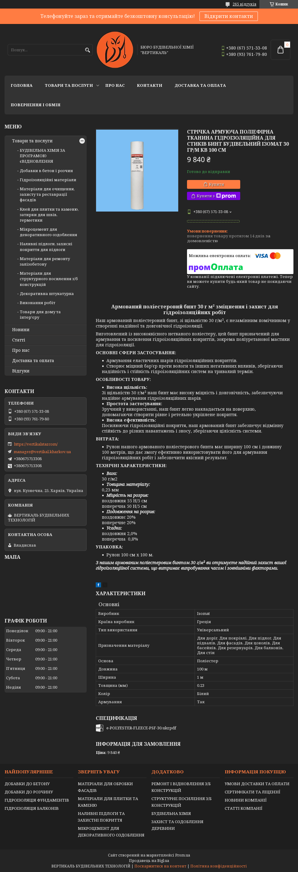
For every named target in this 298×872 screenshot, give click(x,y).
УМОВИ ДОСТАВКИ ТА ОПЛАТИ (257, 783)
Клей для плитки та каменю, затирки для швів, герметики (49, 214)
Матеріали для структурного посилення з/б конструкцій (49, 278)
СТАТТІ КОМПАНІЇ (243, 808)
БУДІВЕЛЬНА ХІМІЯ (171, 813)
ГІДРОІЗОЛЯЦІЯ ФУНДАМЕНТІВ (37, 800)
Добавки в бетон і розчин (46, 170)
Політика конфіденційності (218, 866)
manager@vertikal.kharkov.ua (42, 451)
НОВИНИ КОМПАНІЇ (246, 800)
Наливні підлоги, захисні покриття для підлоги (46, 246)
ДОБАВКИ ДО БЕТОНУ (27, 783)
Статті (18, 340)
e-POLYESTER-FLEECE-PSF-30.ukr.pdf (141, 727)
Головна (22, 85)
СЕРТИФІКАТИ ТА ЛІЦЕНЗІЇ (252, 792)
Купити (216, 184)
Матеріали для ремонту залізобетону (45, 261)
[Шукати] (87, 50)
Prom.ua (182, 855)
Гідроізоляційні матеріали (48, 179)
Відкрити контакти (228, 16)
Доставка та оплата (200, 85)
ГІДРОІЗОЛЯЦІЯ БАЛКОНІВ (32, 808)
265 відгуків (244, 4)
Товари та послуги (69, 85)
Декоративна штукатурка (47, 293)
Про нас (115, 85)
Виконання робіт (37, 302)
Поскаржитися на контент (160, 866)
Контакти (149, 85)
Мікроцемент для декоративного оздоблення (48, 231)
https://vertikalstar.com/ (36, 444)
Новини (20, 329)
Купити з (216, 196)
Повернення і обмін (36, 104)
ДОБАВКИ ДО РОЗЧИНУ (29, 792)
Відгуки (20, 371)
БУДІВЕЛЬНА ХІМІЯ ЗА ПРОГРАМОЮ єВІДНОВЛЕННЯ (42, 156)
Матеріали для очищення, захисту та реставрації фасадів (47, 194)
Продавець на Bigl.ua (149, 860)
